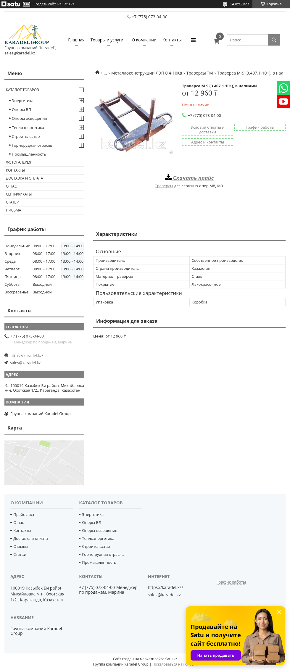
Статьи (12, 202)
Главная (76, 40)
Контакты (172, 40)
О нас (11, 186)
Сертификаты (19, 194)
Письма (13, 210)
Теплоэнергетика (28, 127)
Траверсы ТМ (199, 73)
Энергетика (22, 100)
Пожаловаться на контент (174, 664)
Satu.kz (171, 658)
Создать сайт (44, 4)
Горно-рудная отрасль (103, 554)
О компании (144, 40)
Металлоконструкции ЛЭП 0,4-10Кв (146, 73)
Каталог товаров (22, 89)
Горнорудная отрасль (32, 145)
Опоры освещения (29, 118)
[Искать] (274, 40)
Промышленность (29, 154)
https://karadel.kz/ (26, 355)
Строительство (26, 136)
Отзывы (20, 546)
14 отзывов (239, 4)
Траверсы (164, 185)
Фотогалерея (18, 162)
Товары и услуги (107, 40)
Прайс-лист (23, 514)
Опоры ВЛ (21, 109)
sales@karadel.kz (25, 362)
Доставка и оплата (24, 178)
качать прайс (195, 177)
